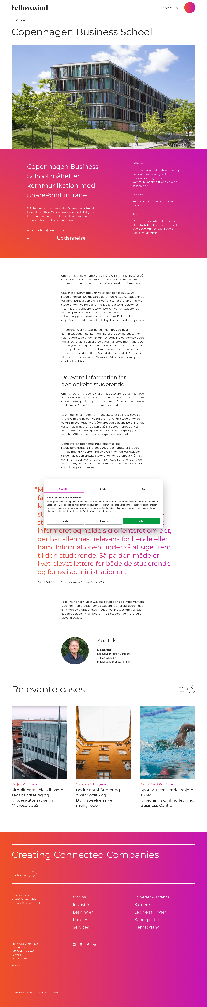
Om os (79, 897)
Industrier (82, 904)
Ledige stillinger (150, 912)
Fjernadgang (147, 927)
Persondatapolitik (48, 992)
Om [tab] (143, 489)
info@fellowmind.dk (25, 899)
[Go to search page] (178, 7)
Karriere (142, 904)
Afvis (65, 521)
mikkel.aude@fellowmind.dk (113, 661)
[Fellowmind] (30, 8)
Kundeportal (146, 919)
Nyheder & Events (151, 897)
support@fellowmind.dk (28, 903)
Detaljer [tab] (103, 489)
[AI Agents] (167, 7)
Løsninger (83, 912)
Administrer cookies (22, 992)
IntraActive (129, 414)
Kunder (80, 919)
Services (81, 927)
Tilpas (103, 521)
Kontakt (16, 965)
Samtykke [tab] (64, 489)
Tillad (141, 521)
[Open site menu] (189, 7)
